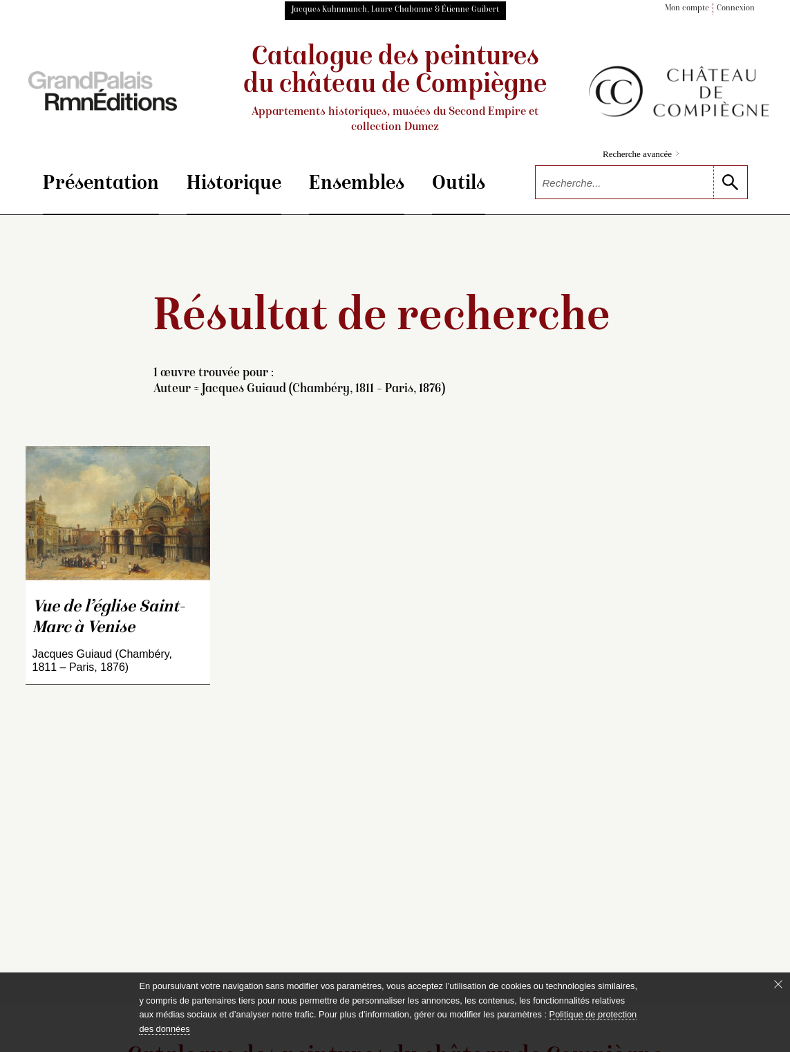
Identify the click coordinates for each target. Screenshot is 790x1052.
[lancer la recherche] (730, 182)
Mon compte (687, 8)
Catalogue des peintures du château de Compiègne (395, 89)
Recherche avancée (641, 153)
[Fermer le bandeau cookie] (778, 984)
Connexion (736, 8)
